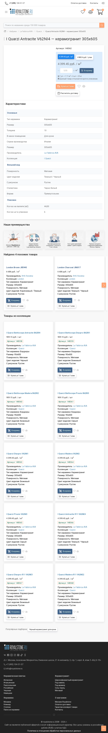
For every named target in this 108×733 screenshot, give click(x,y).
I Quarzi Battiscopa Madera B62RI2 (22, 392)
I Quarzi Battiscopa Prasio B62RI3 (73, 392)
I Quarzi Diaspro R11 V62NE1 (19, 573)
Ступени (7, 706)
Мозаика (7, 701)
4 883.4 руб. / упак (84, 56)
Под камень (60, 681)
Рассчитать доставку (67, 92)
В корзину (86, 69)
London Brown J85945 (16, 266)
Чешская (7, 689)
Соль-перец (60, 687)
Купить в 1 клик (65, 85)
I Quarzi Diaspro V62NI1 (17, 452)
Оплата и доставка (63, 703)
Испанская (8, 679)
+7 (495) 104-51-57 (13, 663)
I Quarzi (47, 157)
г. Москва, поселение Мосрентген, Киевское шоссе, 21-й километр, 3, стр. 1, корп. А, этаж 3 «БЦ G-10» (52, 659)
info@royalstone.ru (13, 667)
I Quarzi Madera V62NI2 (69, 452)
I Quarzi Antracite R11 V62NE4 (72, 513)
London (20, 278)
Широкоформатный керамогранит (69, 679)
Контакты (59, 708)
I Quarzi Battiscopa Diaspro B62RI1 (74, 331)
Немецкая (8, 692)
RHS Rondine (27, 275)
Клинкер (7, 703)
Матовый (59, 689)
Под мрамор (60, 684)
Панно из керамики (11, 708)
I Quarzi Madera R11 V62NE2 (71, 573)
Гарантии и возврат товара (66, 706)
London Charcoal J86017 (69, 266)
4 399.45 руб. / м (66, 56)
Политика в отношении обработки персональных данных (54, 729)
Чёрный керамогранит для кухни (42, 628)
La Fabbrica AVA (51, 152)
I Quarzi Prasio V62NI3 (16, 513)
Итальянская (9, 681)
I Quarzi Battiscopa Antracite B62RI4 (23, 331)
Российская (8, 687)
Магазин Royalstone (63, 701)
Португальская (10, 684)
